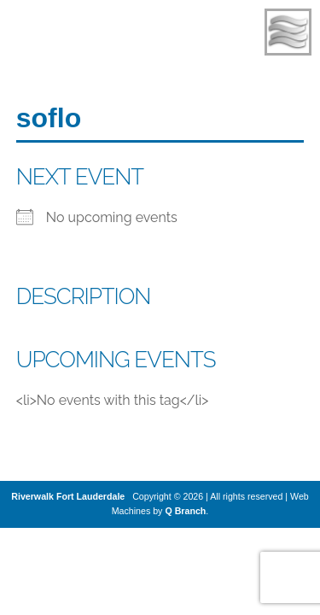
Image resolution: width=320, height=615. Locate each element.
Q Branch (185, 511)
